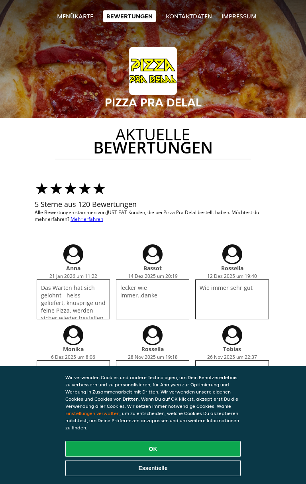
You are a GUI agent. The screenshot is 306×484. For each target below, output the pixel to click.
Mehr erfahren (87, 219)
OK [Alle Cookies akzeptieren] (153, 449)
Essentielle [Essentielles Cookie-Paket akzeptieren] (152, 468)
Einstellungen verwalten (92, 413)
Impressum (239, 16)
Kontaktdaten (189, 16)
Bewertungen (129, 16)
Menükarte (75, 16)
